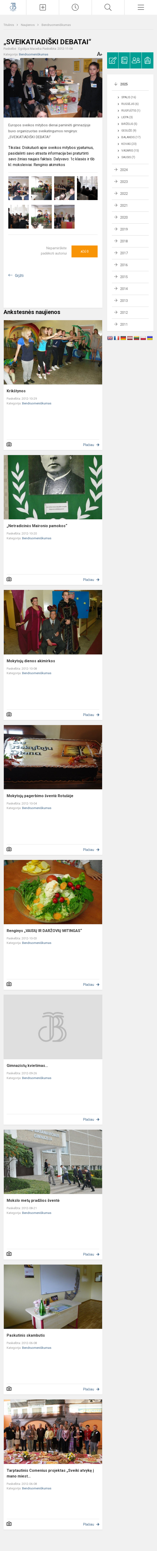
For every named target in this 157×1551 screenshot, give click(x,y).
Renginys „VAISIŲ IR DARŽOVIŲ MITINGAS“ (44, 930)
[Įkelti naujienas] (42, 7)
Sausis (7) (128, 157)
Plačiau (88, 445)
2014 (124, 289)
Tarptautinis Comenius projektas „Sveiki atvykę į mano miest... (50, 1473)
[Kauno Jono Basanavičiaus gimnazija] (13, 7)
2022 (124, 194)
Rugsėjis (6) (130, 104)
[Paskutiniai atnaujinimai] (75, 7)
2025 (124, 84)
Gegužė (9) (128, 130)
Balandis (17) (131, 137)
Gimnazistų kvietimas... (27, 1065)
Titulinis (9, 25)
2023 (124, 182)
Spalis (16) (128, 97)
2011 (124, 324)
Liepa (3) (127, 117)
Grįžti (19, 275)
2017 (124, 253)
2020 (124, 217)
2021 (124, 205)
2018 (124, 241)
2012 (124, 312)
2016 (124, 265)
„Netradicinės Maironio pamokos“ (37, 526)
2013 (124, 301)
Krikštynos (16, 391)
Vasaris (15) (130, 150)
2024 (124, 170)
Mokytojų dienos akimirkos (31, 661)
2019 (124, 229)
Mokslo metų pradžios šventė (33, 1200)
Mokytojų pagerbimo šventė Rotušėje (40, 796)
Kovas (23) (129, 144)
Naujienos (28, 25)
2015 (124, 277)
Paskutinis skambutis (26, 1335)
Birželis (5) (129, 124)
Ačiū (85, 251)
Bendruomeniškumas (56, 25)
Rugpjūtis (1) (130, 110)
